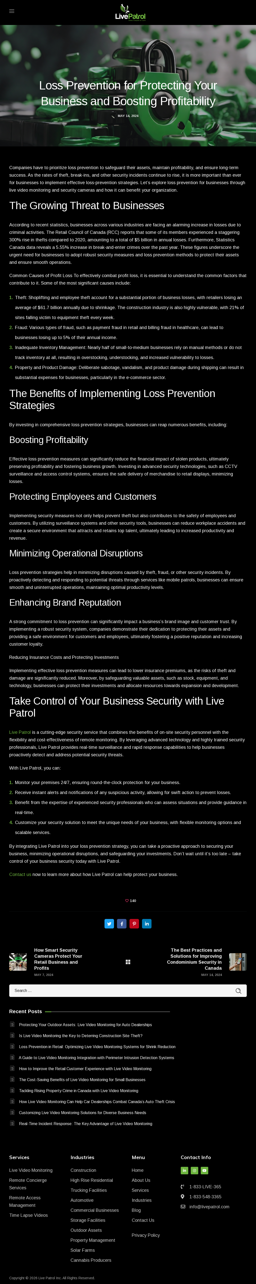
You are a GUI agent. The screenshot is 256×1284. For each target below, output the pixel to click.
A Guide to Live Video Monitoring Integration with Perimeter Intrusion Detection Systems (96, 1058)
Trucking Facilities (88, 1190)
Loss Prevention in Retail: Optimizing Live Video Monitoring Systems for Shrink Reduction (97, 1047)
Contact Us (143, 1220)
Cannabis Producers (90, 1260)
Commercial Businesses (94, 1210)
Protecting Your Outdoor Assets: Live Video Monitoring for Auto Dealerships (85, 1025)
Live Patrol (20, 732)
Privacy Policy (146, 1235)
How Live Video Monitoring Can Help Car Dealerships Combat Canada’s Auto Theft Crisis (97, 1102)
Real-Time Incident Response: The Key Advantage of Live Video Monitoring (85, 1124)
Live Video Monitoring (30, 1170)
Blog (136, 1210)
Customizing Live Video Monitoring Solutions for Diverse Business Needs (82, 1113)
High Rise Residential (91, 1180)
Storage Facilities (87, 1220)
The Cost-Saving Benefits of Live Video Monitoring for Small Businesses (82, 1080)
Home (138, 1170)
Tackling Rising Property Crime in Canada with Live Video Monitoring (78, 1091)
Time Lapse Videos (28, 1215)
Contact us (20, 874)
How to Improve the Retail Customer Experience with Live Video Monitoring (85, 1069)
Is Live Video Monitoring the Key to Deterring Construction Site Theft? (80, 1036)
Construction (83, 1170)
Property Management (92, 1240)
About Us (141, 1180)
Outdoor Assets (86, 1230)
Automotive (82, 1200)
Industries (142, 1200)
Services (140, 1190)
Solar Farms (82, 1250)
